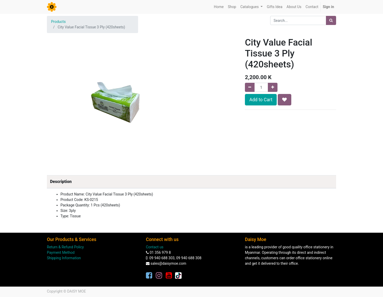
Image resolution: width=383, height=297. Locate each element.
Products (58, 22)
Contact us (154, 247)
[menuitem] (219, 7)
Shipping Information (64, 258)
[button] (284, 99)
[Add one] (272, 87)
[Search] (331, 20)
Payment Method (61, 252)
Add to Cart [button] (260, 99)
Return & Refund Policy (65, 247)
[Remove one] (250, 87)
